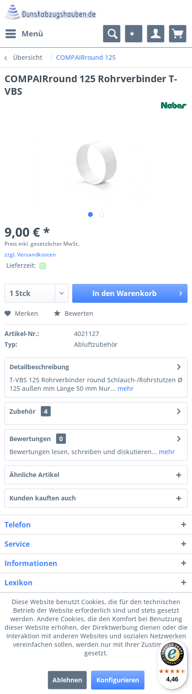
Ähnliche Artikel (34, 474)
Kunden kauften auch (42, 498)
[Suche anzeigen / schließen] (112, 34)
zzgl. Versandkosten (30, 254)
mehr (125, 388)
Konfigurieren (117, 680)
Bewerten (73, 313)
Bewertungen (30, 438)
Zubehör (30, 411)
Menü (24, 33)
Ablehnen (67, 680)
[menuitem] (24, 34)
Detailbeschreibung (39, 366)
